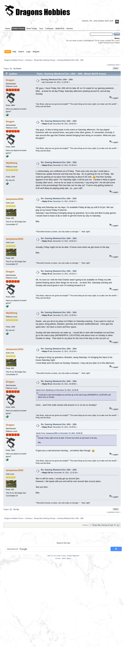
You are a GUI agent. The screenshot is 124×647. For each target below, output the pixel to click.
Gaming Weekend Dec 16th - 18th (57, 79)
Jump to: (85, 525)
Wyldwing (11, 162)
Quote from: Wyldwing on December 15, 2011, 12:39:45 (57, 390)
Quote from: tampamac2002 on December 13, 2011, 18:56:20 (59, 433)
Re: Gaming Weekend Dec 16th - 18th (59, 121)
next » (117, 65)
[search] (56, 549)
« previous (110, 65)
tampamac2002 (14, 199)
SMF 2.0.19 (51, 556)
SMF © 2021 (61, 556)
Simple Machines (73, 556)
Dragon (10, 80)
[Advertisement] (37, 607)
